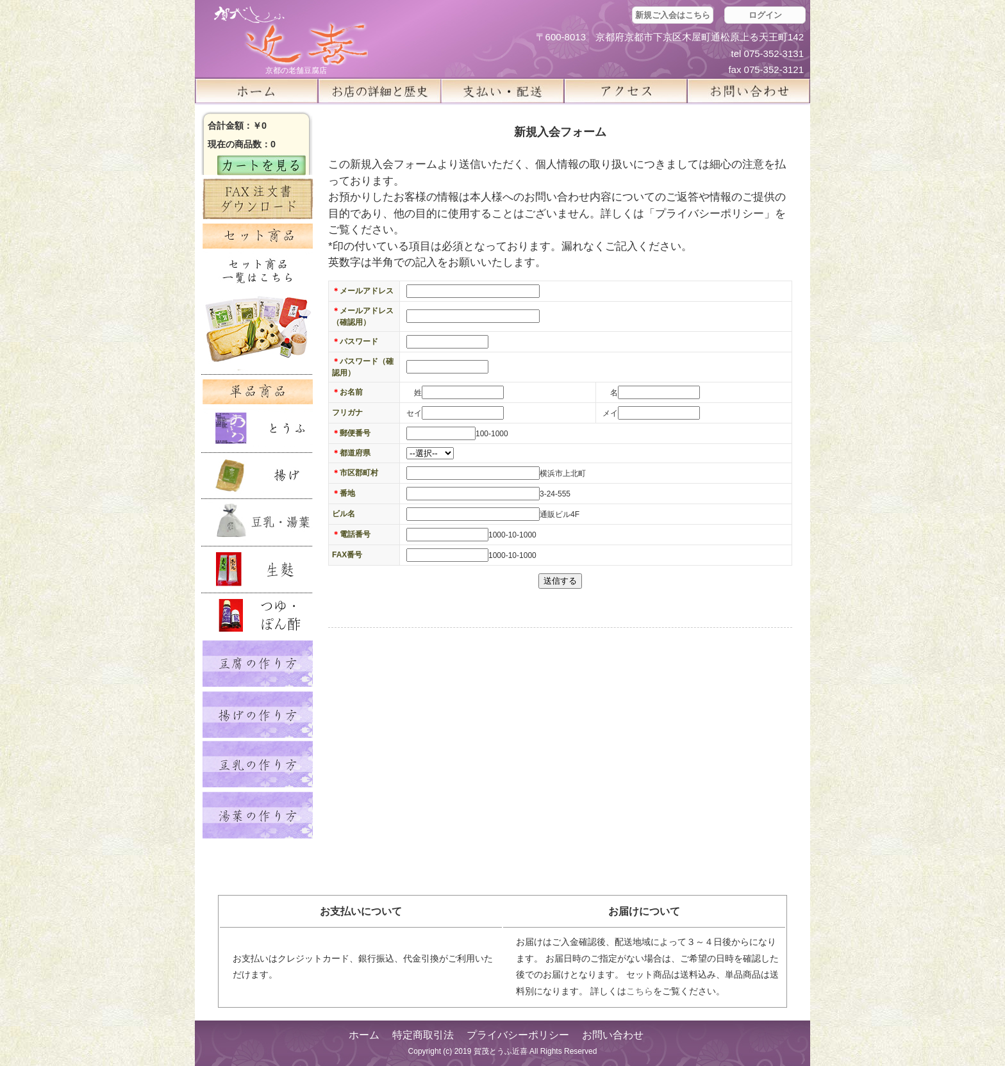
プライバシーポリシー (518, 1034)
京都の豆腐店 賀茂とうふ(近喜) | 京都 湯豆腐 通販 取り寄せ (291, 36)
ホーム (256, 91)
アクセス (625, 91)
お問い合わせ (613, 1034)
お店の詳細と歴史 (379, 91)
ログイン (765, 15)
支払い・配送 (502, 91)
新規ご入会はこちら (672, 15)
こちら (639, 991)
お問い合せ (748, 91)
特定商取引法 (423, 1034)
